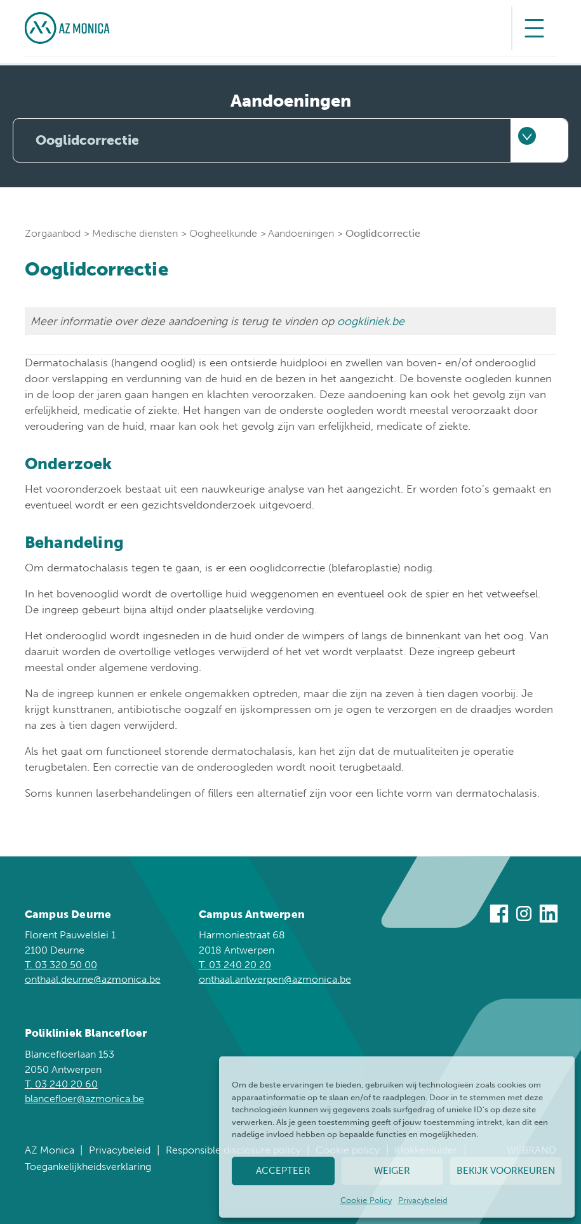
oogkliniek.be (370, 321)
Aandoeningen (301, 233)
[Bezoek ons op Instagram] (523, 915)
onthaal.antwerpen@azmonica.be (275, 979)
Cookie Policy (366, 1200)
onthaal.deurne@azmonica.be (93, 979)
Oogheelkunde (223, 233)
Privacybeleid (423, 1200)
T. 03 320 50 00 (61, 965)
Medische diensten (135, 233)
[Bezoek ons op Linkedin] (548, 915)
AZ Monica (49, 1150)
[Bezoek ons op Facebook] (499, 915)
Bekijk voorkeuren (506, 1170)
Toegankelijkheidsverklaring (88, 1167)
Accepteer (283, 1170)
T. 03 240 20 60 (61, 1084)
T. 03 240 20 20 (235, 965)
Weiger (392, 1170)
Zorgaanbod (53, 233)
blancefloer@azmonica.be (84, 1099)
